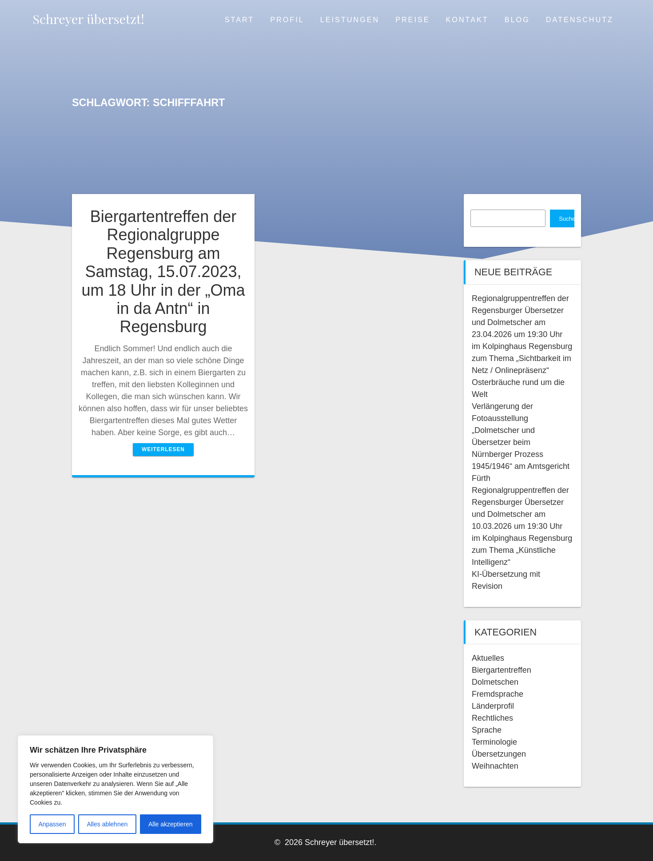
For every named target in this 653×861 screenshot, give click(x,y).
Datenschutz (579, 20)
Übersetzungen (499, 754)
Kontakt (467, 20)
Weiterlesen (163, 449)
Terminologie (494, 742)
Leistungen (349, 20)
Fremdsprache (497, 694)
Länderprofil (493, 706)
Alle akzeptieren (170, 824)
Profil (287, 20)
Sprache (487, 730)
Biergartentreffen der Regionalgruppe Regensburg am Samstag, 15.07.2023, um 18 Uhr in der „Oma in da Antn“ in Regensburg (163, 271)
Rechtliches (492, 718)
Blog (517, 20)
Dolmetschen (495, 682)
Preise (412, 20)
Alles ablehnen (107, 824)
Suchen (566, 218)
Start (240, 20)
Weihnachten (495, 766)
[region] (115, 789)
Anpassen (52, 824)
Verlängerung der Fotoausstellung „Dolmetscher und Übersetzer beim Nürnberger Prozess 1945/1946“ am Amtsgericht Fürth (520, 442)
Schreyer (88, 18)
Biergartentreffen (501, 670)
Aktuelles (488, 658)
